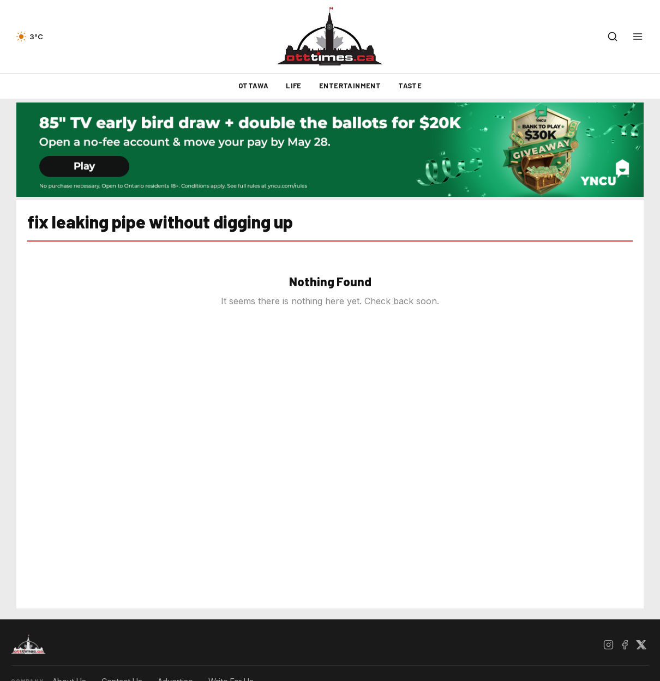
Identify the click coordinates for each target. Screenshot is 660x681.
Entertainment (350, 85)
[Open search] (612, 36)
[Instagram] (608, 644)
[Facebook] (624, 644)
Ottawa (253, 85)
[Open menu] (637, 36)
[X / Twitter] (641, 644)
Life (294, 85)
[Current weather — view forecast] (29, 36)
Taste (410, 85)
